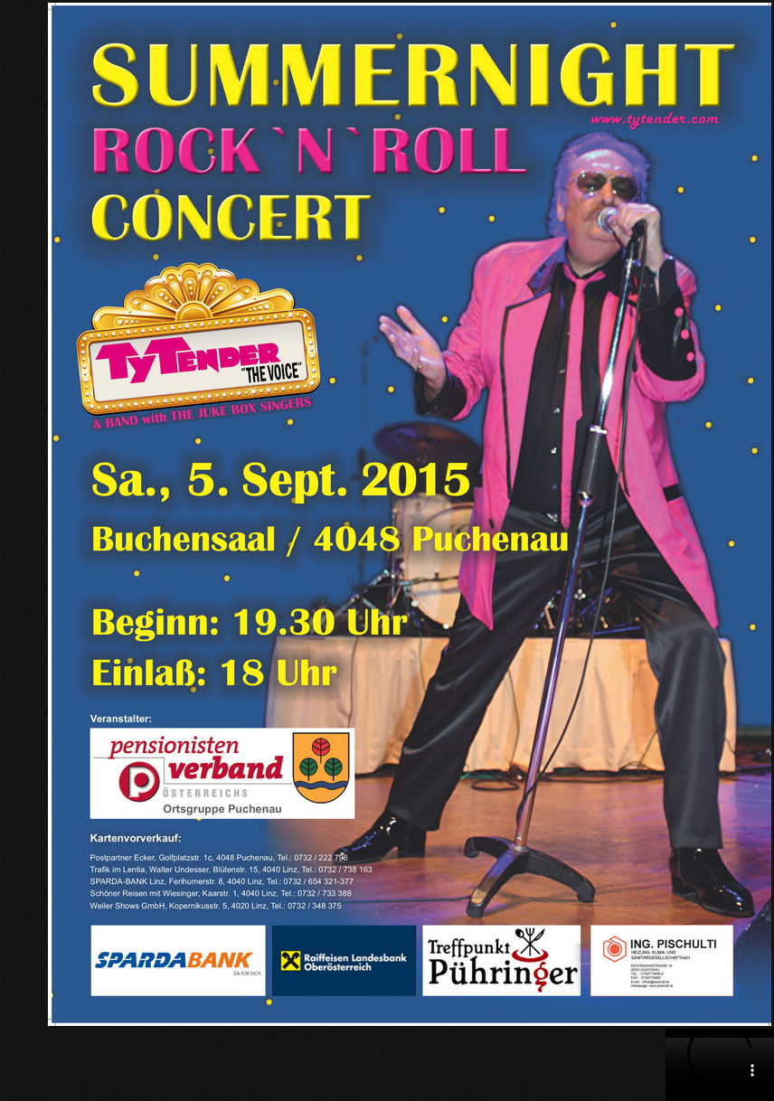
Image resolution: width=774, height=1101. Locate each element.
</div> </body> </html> (719, 1065)
